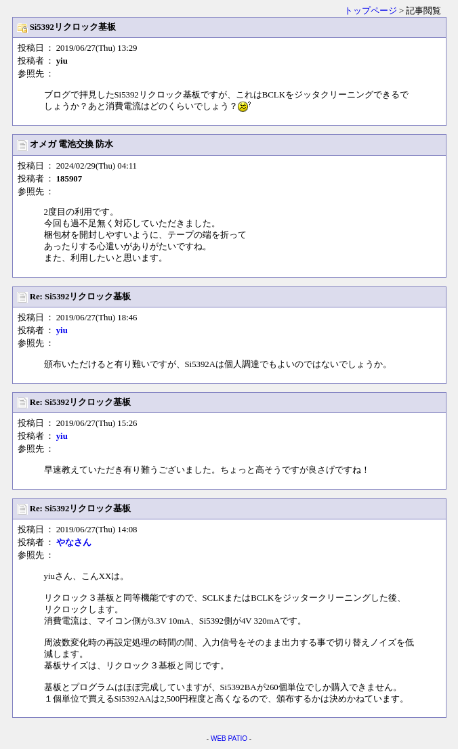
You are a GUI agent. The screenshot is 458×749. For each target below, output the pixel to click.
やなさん (73, 542)
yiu (62, 330)
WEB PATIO (229, 738)
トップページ (370, 11)
